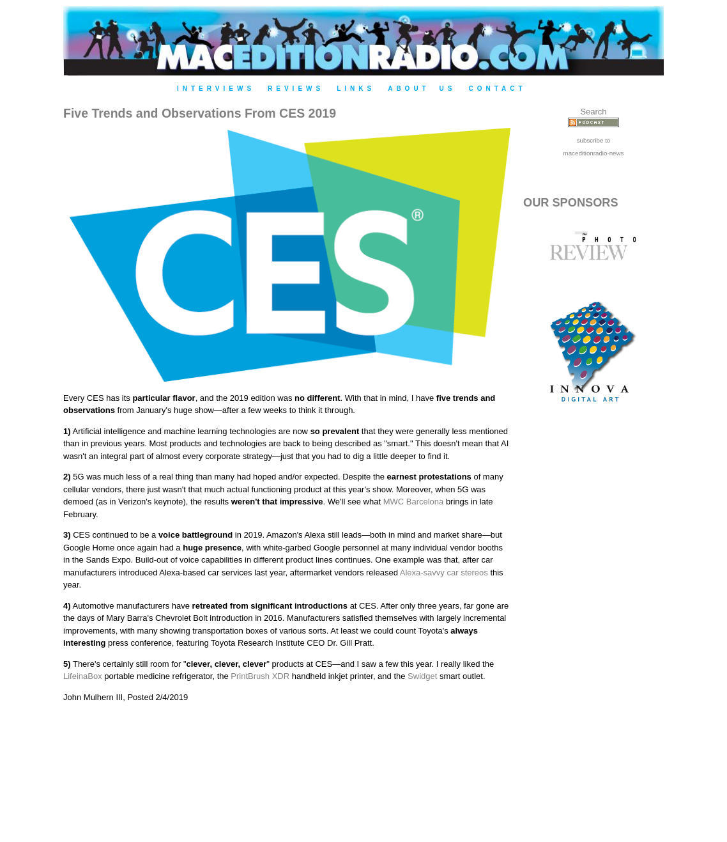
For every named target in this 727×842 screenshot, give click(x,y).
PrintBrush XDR (260, 676)
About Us (421, 88)
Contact (497, 88)
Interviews (216, 88)
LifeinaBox (82, 676)
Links (356, 88)
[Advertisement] (593, 634)
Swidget (422, 676)
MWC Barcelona (413, 501)
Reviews (296, 88)
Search (593, 111)
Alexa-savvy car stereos (444, 572)
